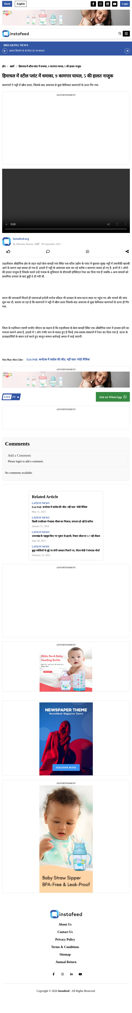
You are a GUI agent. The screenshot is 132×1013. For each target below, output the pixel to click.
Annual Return (66, 962)
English (21, 4)
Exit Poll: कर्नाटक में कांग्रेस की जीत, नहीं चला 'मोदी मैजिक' (58, 359)
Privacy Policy (65, 939)
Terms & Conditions (65, 947)
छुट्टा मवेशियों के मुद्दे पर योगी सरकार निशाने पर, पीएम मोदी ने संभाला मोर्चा (66, 550)
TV (11, 397)
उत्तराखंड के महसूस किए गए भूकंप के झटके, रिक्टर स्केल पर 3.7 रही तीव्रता (66, 536)
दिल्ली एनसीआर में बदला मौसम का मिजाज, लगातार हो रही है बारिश (62, 521)
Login (125, 4)
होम (4, 66)
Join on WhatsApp (113, 397)
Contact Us (65, 932)
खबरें (12, 66)
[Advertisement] (33, 130)
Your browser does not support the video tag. (66, 201)
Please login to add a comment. (25, 461)
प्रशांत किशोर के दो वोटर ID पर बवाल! (27, 50)
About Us (65, 924)
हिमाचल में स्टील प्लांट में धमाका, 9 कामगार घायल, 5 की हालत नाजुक (50, 66)
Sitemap (65, 954)
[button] (119, 33)
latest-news (41, 503)
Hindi (7, 4)
